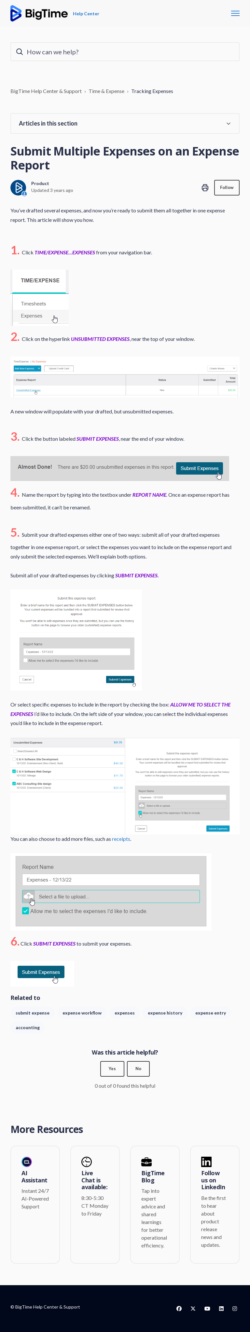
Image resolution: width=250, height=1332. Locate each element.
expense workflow (82, 1013)
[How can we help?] (125, 51)
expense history (165, 1013)
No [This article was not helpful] (138, 1069)
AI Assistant (34, 1177)
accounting (28, 1027)
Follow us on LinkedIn (213, 1180)
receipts (121, 839)
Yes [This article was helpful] (112, 1069)
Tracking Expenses (152, 91)
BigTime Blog (153, 1177)
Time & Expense (106, 91)
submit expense (32, 1013)
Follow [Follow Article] (226, 188)
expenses (125, 1013)
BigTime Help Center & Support (46, 91)
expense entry (210, 1013)
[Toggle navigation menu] (235, 13)
